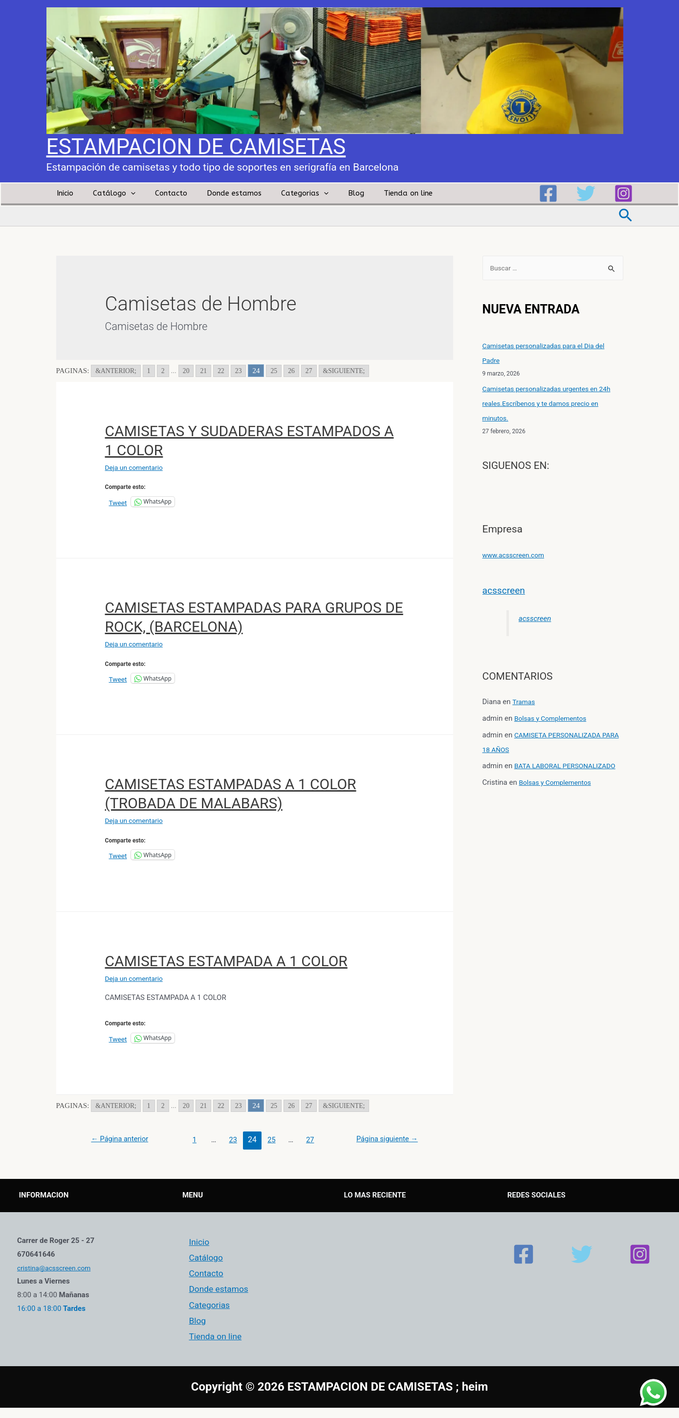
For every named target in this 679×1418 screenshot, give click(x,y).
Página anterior (123, 1139)
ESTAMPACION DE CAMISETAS (196, 146)
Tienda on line (376, 193)
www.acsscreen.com (516, 555)
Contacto (159, 193)
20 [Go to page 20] (191, 371)
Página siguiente (383, 1139)
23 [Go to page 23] (245, 371)
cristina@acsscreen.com (57, 1267)
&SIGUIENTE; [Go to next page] (355, 371)
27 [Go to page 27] (317, 371)
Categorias (283, 193)
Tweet (119, 502)
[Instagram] (623, 193)
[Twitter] (585, 193)
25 (272, 1139)
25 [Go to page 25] (281, 371)
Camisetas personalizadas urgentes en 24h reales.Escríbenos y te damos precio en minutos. (552, 404)
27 (312, 1139)
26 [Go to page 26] (299, 371)
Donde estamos (217, 193)
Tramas (524, 702)
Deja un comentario (137, 467)
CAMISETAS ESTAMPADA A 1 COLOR (226, 961)
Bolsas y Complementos (553, 719)
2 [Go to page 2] (167, 371)
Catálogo (107, 193)
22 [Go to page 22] (227, 371)
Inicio (62, 193)
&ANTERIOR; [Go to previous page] (117, 371)
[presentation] (123, 193)
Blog (329, 193)
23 (232, 1139)
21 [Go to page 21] (209, 371)
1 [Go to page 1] (153, 371)
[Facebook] (548, 193)
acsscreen (505, 591)
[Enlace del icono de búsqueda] (626, 216)
